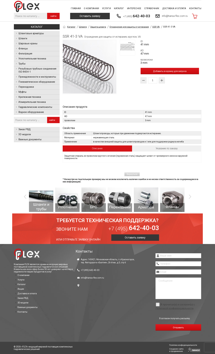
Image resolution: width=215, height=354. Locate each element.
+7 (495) (136, 16)
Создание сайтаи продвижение (176, 350)
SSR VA (156, 27)
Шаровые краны (28, 43)
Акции (21, 289)
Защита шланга (98, 27)
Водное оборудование (31, 112)
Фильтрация (25, 53)
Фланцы (23, 48)
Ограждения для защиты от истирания (129, 27)
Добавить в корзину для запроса (169, 71)
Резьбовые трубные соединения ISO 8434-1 (37, 70)
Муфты (22, 91)
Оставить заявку (90, 16)
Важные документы (30, 139)
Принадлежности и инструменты (37, 76)
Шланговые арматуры (31, 33)
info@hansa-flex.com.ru (175, 16)
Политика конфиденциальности (183, 345)
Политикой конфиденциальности (174, 308)
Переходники (26, 86)
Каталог (119, 8)
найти (53, 16)
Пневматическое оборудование (36, 81)
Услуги (106, 8)
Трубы (22, 63)
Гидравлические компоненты (35, 107)
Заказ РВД (24, 129)
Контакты (195, 8)
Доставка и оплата (174, 8)
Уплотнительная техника (32, 58)
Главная (76, 8)
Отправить (178, 327)
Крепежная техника (29, 96)
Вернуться (132, 174)
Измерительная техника (32, 102)
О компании (91, 8)
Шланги (22, 38)
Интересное (134, 8)
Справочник (151, 8)
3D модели (24, 134)
